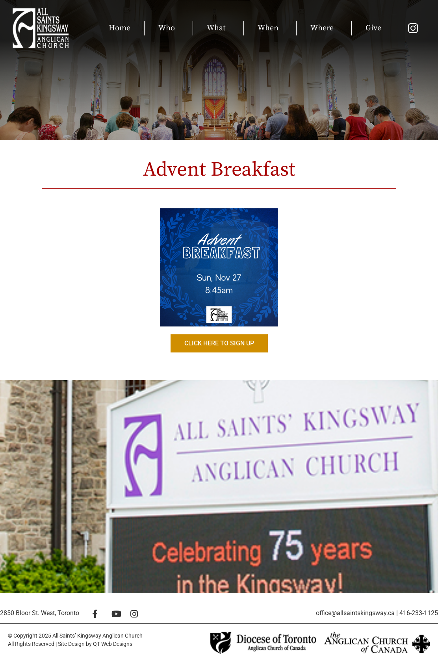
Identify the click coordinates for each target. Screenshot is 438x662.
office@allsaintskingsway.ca (355, 613)
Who (168, 28)
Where (324, 28)
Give (373, 28)
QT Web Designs (112, 644)
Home (119, 28)
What (218, 28)
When (270, 28)
